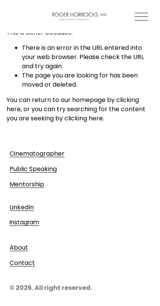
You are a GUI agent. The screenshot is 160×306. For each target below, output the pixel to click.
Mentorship (27, 184)
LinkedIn (22, 207)
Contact (22, 262)
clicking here (83, 118)
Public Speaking (33, 169)
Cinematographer (37, 153)
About (19, 247)
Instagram (24, 222)
